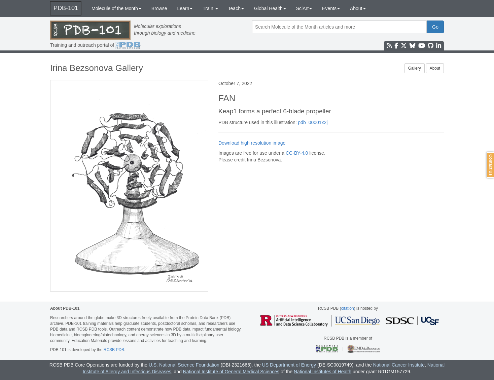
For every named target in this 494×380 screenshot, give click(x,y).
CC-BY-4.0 (297, 153)
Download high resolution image (251, 143)
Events (331, 8)
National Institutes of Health (322, 371)
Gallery (414, 68)
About (358, 8)
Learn (184, 8)
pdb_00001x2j (313, 122)
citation (347, 308)
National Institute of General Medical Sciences (231, 371)
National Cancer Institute (399, 365)
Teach (236, 8)
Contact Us (490, 165)
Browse (159, 8)
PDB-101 (66, 8)
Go (435, 27)
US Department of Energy (289, 365)
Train (210, 8)
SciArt (304, 8)
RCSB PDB (114, 349)
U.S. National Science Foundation (184, 365)
